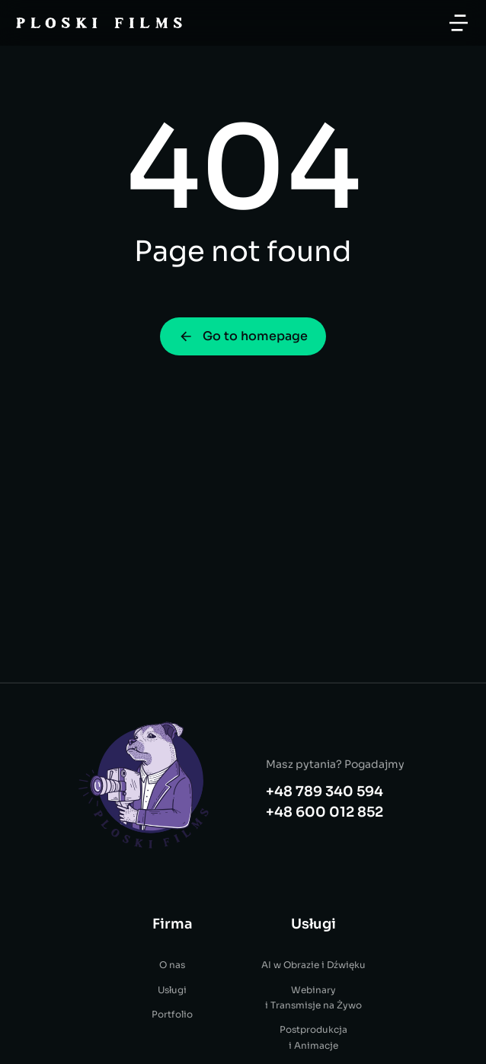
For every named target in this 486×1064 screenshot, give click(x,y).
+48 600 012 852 (324, 898)
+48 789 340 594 (324, 878)
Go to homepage (243, 336)
